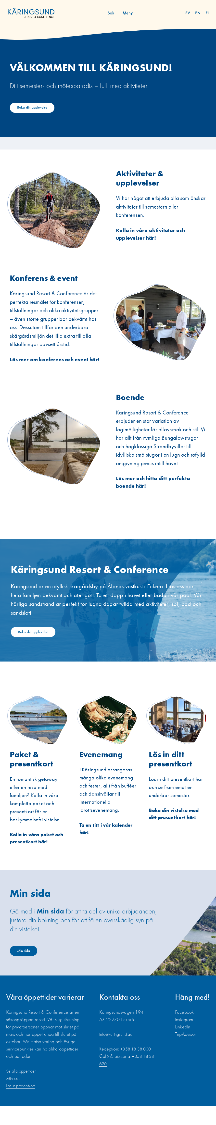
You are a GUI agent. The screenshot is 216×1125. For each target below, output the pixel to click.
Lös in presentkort (22, 1104)
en (199, 13)
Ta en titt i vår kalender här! (96, 844)
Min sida (27, 968)
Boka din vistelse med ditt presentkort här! (176, 829)
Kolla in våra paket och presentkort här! (36, 854)
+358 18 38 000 (137, 1067)
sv (190, 13)
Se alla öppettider (23, 1089)
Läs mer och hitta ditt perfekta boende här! (156, 496)
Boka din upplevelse (37, 108)
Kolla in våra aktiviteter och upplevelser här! (152, 237)
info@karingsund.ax (117, 1053)
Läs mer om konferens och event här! (52, 368)
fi (207, 13)
